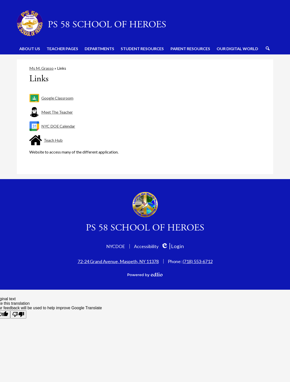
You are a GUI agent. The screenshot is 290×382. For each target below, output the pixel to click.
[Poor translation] (18, 314)
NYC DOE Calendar (58, 126)
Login (172, 246)
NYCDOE (115, 246)
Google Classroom (57, 98)
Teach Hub (53, 140)
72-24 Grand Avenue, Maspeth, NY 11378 (118, 261)
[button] (30, 48)
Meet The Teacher (57, 112)
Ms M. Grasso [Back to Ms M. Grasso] (41, 68)
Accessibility (146, 246)
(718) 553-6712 (198, 261)
